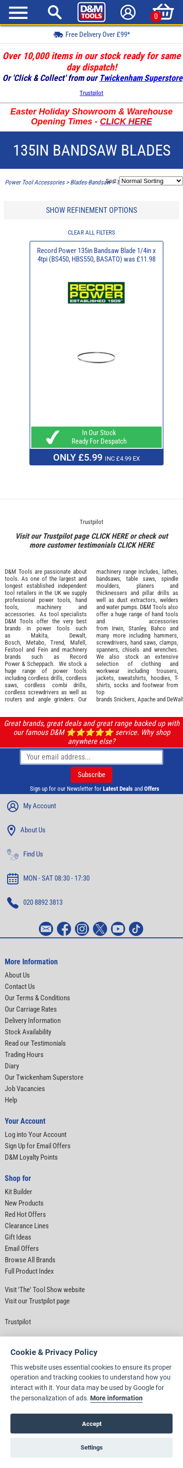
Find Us (25, 854)
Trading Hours (24, 1054)
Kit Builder (18, 1192)
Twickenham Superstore (141, 78)
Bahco (158, 628)
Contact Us (20, 986)
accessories (19, 614)
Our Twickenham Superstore (44, 1077)
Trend (57, 642)
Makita (39, 635)
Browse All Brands (30, 1260)
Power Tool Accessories (34, 182)
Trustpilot (91, 92)
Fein (43, 649)
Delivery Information (33, 1020)
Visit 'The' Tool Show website (45, 1289)
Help (11, 1100)
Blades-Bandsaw (90, 182)
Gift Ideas (18, 1237)
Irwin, (118, 628)
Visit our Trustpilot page (37, 1301)
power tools (54, 599)
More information (116, 1398)
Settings (92, 1447)
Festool (14, 649)
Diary (12, 1066)
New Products (24, 1203)
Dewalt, (78, 635)
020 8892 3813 (35, 903)
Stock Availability (28, 1032)
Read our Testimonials (35, 1043)
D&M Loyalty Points (31, 1157)
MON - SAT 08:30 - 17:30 (48, 878)
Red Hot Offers (25, 1214)
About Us (26, 830)
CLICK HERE (109, 536)
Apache (146, 699)
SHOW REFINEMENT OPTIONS (91, 210)
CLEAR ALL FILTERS (91, 232)
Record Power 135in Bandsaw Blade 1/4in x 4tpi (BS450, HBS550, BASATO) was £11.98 (96, 254)
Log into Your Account (35, 1134)
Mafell (77, 642)
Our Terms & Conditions (37, 998)
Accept (91, 1423)
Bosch (12, 642)
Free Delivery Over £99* (91, 34)
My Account (31, 806)
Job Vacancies (25, 1088)
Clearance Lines (27, 1226)
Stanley (137, 628)
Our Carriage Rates (31, 1009)
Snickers (124, 699)
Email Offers (22, 1248)
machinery (49, 607)
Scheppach (40, 663)
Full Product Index (29, 1271)
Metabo (35, 642)
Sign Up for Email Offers (38, 1146)
